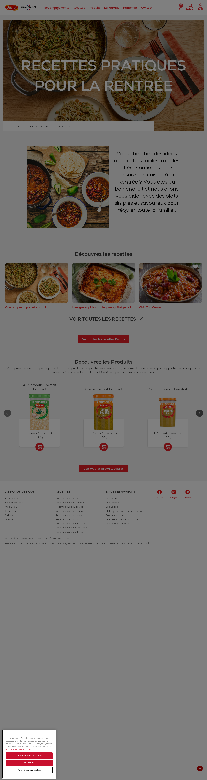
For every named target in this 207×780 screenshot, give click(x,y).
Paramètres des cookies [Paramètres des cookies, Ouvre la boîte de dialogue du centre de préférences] (29, 770)
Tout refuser (29, 763)
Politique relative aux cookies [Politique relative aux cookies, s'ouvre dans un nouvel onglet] (18, 750)
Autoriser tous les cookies (29, 756)
